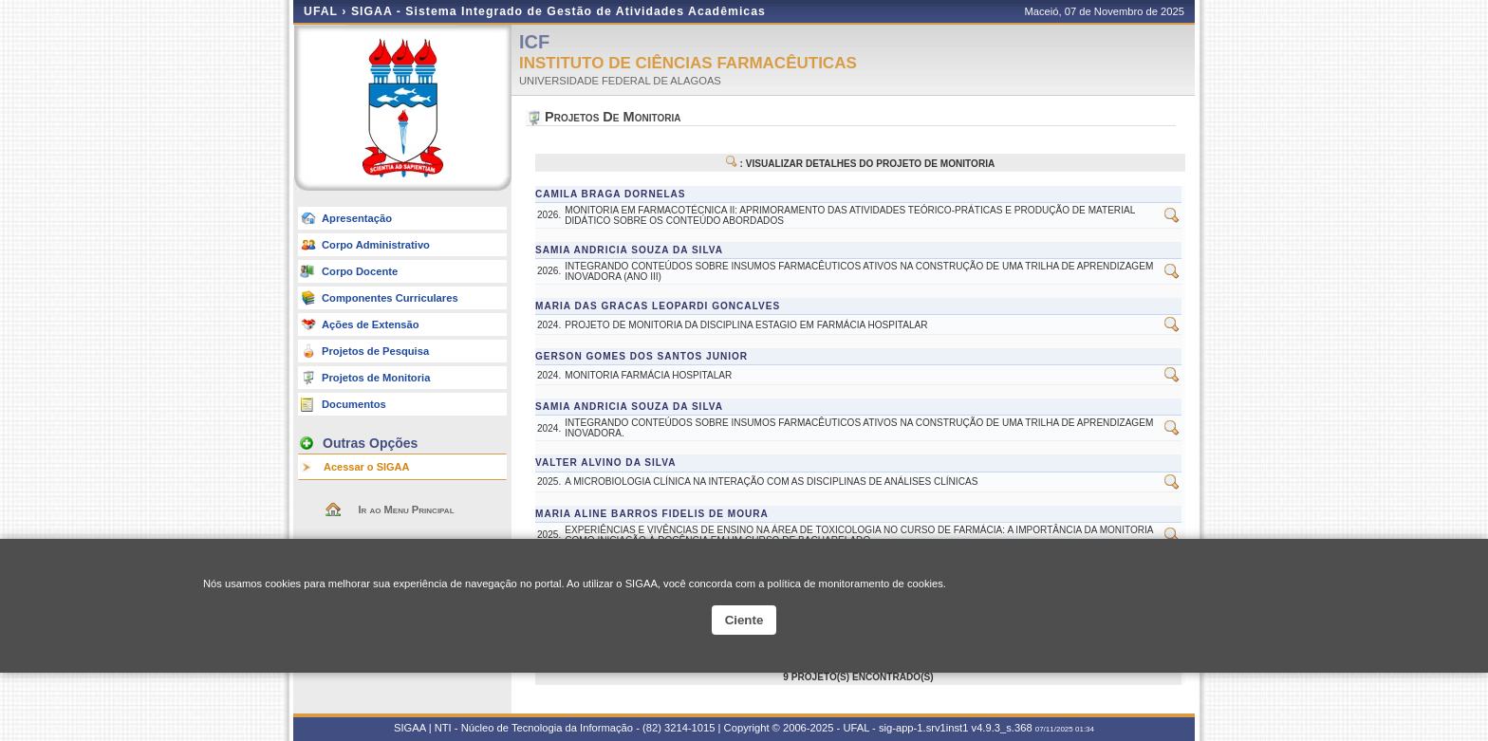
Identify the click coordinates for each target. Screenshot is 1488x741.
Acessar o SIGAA (366, 466)
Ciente (744, 620)
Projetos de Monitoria (376, 377)
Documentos (354, 404)
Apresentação (357, 218)
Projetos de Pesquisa (375, 351)
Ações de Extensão (370, 324)
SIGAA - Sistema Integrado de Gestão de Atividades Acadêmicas (558, 11)
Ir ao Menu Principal (406, 509)
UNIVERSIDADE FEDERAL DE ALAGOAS (620, 80)
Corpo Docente (360, 271)
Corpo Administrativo (376, 244)
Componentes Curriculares (390, 298)
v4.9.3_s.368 (1002, 727)
